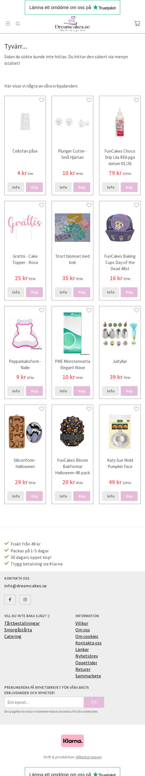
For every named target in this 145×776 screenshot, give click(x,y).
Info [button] (16, 187)
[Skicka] (94, 702)
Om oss (82, 630)
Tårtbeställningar (22, 623)
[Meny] (8, 23)
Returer (82, 669)
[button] (34, 187)
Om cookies (86, 636)
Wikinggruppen (89, 757)
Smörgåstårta (18, 630)
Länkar (82, 649)
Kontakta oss (88, 643)
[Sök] (18, 23)
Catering (12, 636)
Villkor (81, 623)
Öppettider (86, 662)
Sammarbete (88, 676)
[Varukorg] (137, 23)
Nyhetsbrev (86, 656)
